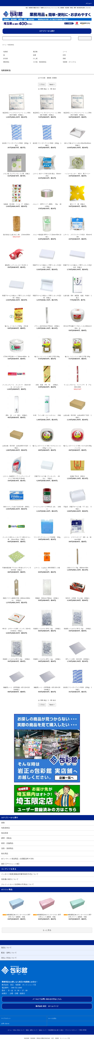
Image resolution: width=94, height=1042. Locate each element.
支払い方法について (18, 1030)
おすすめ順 (41, 78)
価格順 (49, 78)
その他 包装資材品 (39, 62)
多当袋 (5, 58)
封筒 (64, 55)
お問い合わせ (5, 1023)
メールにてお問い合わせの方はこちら (47, 999)
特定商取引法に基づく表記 (55, 1030)
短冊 (34, 55)
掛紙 (64, 58)
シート (65, 52)
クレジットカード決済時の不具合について (17, 884)
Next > (51, 84)
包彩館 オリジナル (69, 62)
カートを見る (52, 1018)
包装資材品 (11, 44)
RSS (80, 1030)
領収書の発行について (9, 879)
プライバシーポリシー (71, 1030)
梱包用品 (6, 62)
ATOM (84, 1030)
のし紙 (35, 58)
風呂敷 (35, 52)
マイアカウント (6, 1018)
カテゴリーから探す (47, 31)
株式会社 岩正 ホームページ (47, 1006)
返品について (42, 1030)
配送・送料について (31, 1030)
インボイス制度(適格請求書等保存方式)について (19, 874)
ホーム (4, 44)
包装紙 (5, 52)
